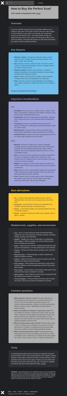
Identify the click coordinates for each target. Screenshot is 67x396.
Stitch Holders (19, 274)
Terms (14, 391)
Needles (17, 239)
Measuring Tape (19, 254)
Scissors (17, 250)
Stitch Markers (19, 263)
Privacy (20, 391)
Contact (26, 391)
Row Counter (18, 270)
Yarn (15, 233)
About (9, 391)
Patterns (17, 259)
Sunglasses (18, 204)
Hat (15, 198)
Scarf (38, 13)
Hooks (16, 245)
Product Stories (34, 391)
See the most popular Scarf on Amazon (24, 91)
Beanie (16, 209)
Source (43, 364)
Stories (40, 3)
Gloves (16, 213)
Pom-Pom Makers (20, 278)
